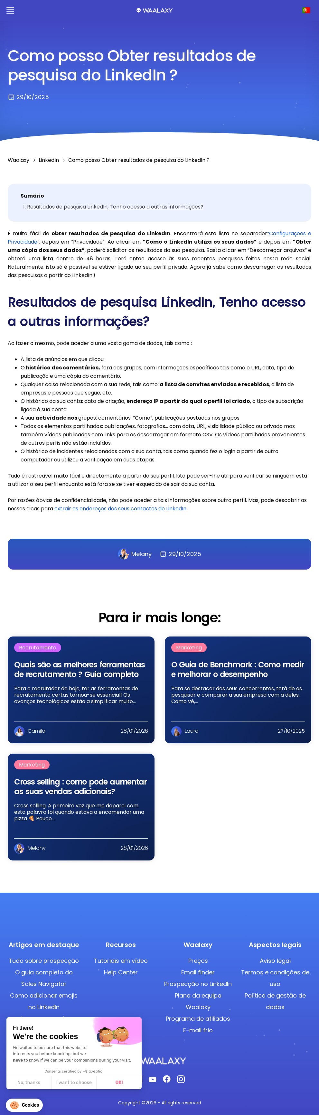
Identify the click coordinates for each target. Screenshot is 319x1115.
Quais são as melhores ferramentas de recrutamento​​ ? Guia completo (79, 669)
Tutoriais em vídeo (121, 961)
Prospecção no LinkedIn (198, 984)
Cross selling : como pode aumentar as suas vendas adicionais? (80, 786)
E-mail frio (198, 1030)
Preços (198, 961)
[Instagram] (181, 1081)
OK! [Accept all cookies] (119, 1082)
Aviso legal (275, 961)
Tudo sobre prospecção (44, 961)
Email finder (198, 972)
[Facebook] (167, 1081)
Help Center (121, 972)
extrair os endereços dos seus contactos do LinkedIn (120, 508)
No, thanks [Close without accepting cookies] (28, 1082)
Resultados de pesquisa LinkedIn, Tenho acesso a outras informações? (115, 206)
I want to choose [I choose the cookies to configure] (74, 1082)
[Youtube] (152, 1081)
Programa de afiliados (198, 1019)
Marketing (189, 647)
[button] (24, 1105)
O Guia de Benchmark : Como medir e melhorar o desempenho (237, 669)
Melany (135, 554)
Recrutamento (37, 647)
